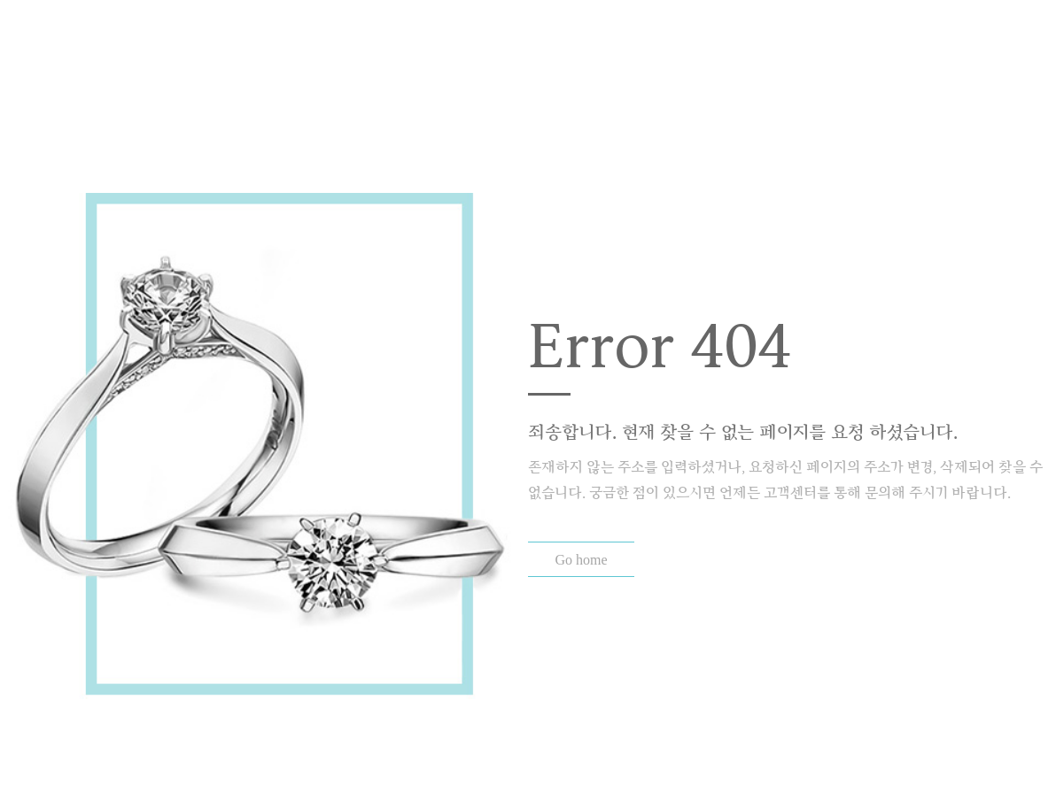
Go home (581, 559)
